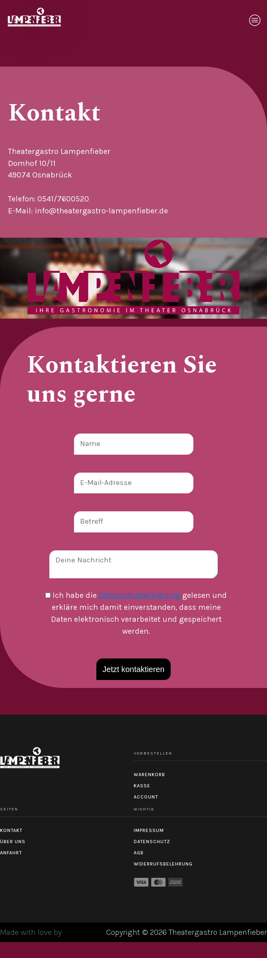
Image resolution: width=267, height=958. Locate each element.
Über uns (12, 841)
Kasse (142, 785)
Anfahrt (11, 852)
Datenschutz (152, 841)
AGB (139, 852)
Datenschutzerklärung (139, 595)
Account (146, 797)
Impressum (149, 830)
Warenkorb (149, 774)
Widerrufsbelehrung (163, 864)
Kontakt (11, 830)
